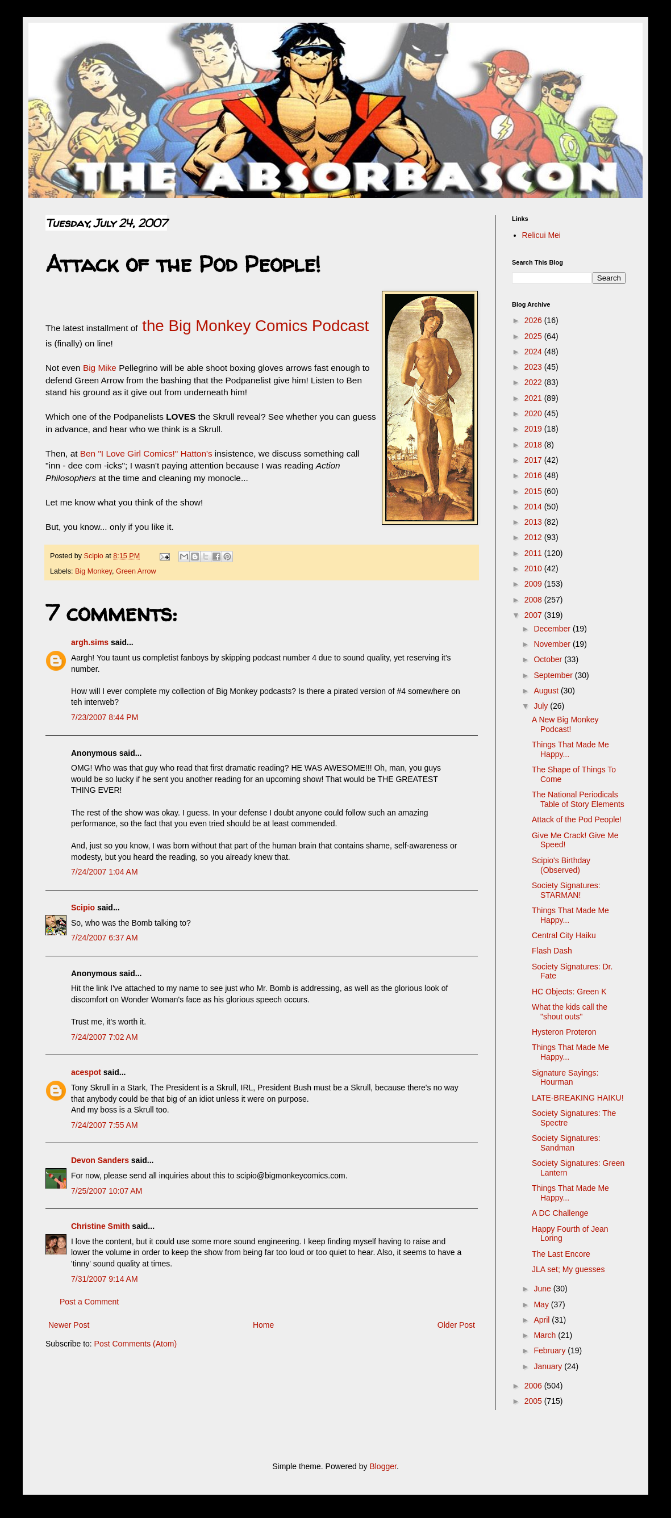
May (542, 1304)
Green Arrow (136, 571)
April (543, 1319)
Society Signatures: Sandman (566, 1143)
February (551, 1350)
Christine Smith (100, 1226)
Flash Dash (552, 950)
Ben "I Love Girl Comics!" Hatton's (146, 453)
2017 (534, 460)
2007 (534, 615)
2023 (534, 366)
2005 (534, 1401)
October (549, 659)
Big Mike (99, 368)
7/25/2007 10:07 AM (106, 1190)
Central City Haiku (564, 935)
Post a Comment (89, 1301)
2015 (534, 491)
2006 (534, 1385)
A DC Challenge (560, 1213)
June (543, 1288)
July (542, 705)
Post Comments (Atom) (135, 1343)
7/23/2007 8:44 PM (104, 717)
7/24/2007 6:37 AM (104, 937)
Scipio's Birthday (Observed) (561, 865)
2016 (534, 475)
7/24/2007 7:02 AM (104, 1037)
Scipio (83, 907)
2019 (534, 428)
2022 (534, 382)
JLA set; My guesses (568, 1269)
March (546, 1335)
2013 (534, 521)
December (553, 628)
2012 (534, 537)
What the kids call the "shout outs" (569, 1011)
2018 (534, 444)
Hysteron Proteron (564, 1031)
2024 (534, 351)
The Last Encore (561, 1253)
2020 (534, 413)
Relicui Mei (541, 235)
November (553, 644)
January (549, 1366)
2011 (534, 553)
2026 (534, 320)
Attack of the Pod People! (577, 819)
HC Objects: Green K (569, 991)
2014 (534, 506)
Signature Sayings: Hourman (565, 1077)
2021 (534, 398)
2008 (534, 599)
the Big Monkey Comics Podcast (253, 325)
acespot (86, 1072)
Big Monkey (93, 571)
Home (263, 1324)
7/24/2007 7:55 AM (104, 1125)
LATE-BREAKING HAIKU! (578, 1097)
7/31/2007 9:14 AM (104, 1278)
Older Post (456, 1324)
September (554, 675)
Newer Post (68, 1324)
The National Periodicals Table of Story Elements (578, 799)
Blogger (382, 1466)
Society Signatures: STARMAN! (566, 890)
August (547, 690)
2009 (534, 583)
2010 (534, 568)
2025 (534, 336)
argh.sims (90, 642)
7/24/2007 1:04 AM (104, 871)
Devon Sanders (100, 1160)
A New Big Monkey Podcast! (565, 724)
